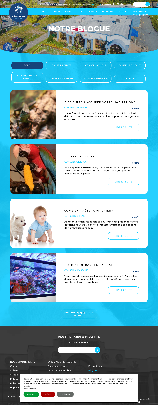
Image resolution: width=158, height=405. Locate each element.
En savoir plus (30, 388)
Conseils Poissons (61, 78)
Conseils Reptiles (95, 78)
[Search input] (140, 4)
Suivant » (78, 316)
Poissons (107, 11)
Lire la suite (123, 127)
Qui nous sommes (57, 366)
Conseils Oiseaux (130, 65)
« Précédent (69, 313)
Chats (44, 11)
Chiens (56, 11)
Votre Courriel (79, 342)
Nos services (140, 11)
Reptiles (123, 11)
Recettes (130, 78)
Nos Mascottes (61, 4)
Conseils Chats (61, 65)
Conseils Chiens (95, 65)
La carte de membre (59, 370)
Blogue (92, 370)
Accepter (31, 394)
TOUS (27, 65)
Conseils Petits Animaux (27, 77)
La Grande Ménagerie (47, 4)
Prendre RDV (140, 15)
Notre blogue (96, 4)
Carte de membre (74, 4)
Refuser (47, 394)
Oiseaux (70, 11)
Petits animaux (88, 11)
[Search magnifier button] (148, 3)
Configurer (65, 394)
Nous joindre (106, 4)
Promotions (86, 4)
